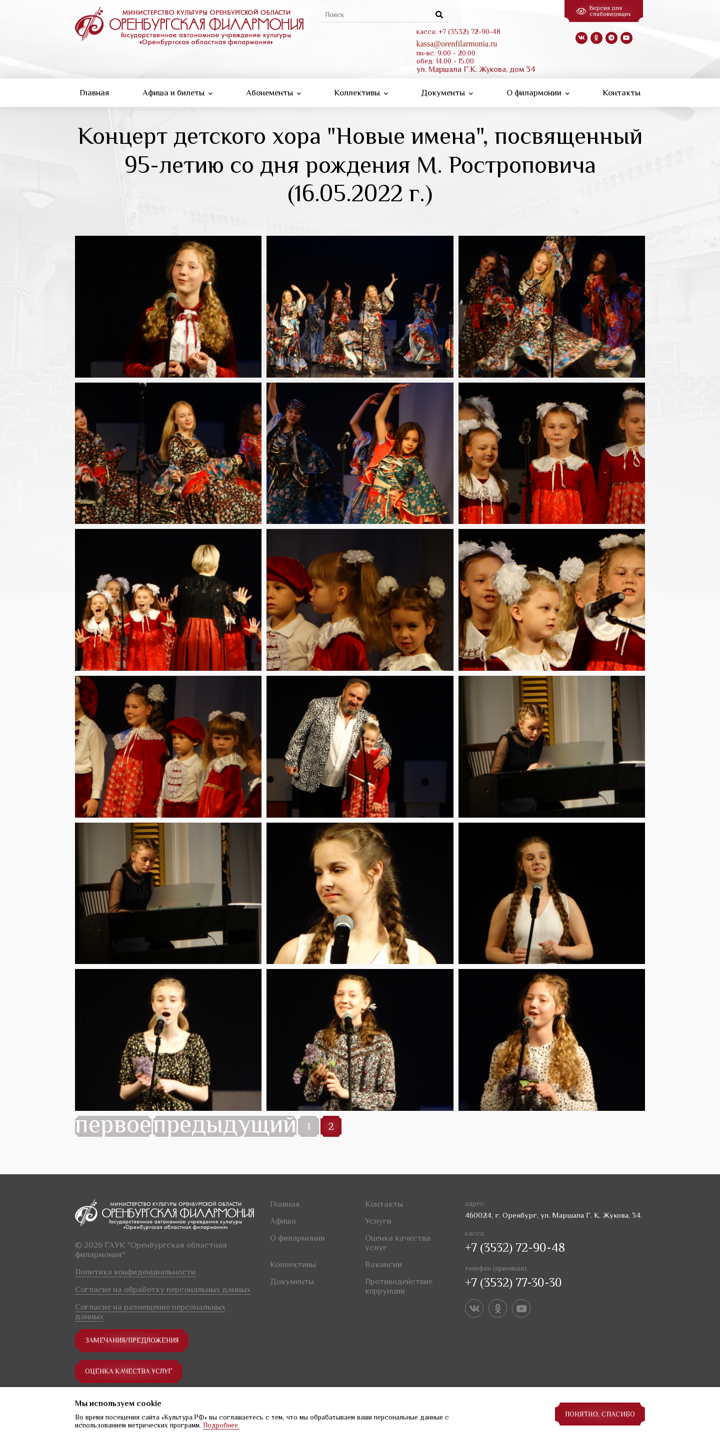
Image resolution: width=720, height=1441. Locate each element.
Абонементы (273, 92)
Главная (95, 92)
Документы (447, 92)
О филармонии (538, 92)
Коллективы (361, 92)
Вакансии (383, 1264)
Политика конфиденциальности (135, 1272)
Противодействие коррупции (398, 1286)
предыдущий (224, 1126)
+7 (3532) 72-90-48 (515, 1247)
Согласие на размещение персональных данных (150, 1311)
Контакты (621, 92)
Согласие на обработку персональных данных (162, 1289)
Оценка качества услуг (130, 1372)
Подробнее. (221, 1425)
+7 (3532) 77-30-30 (513, 1282)
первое (113, 1126)
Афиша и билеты (177, 92)
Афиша (283, 1221)
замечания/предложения (134, 1341)
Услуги (378, 1221)
